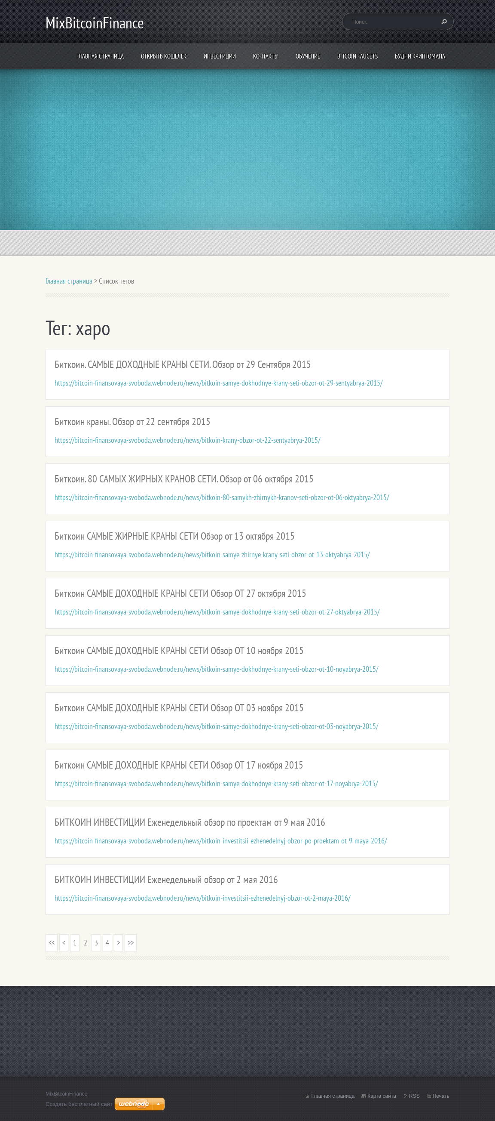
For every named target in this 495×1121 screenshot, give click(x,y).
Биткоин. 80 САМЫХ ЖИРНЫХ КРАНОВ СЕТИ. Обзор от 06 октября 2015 (184, 478)
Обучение (308, 56)
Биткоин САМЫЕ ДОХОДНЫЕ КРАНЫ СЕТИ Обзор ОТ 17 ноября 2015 (179, 765)
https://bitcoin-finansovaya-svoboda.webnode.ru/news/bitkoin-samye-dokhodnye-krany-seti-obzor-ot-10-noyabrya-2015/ (216, 669)
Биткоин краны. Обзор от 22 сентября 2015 (133, 421)
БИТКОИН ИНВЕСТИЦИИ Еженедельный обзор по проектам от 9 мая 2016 (190, 822)
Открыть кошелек (163, 56)
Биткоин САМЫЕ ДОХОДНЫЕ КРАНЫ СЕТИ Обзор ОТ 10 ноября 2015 (179, 650)
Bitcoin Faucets (357, 56)
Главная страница (100, 56)
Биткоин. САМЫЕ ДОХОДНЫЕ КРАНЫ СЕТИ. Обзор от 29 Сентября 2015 (183, 364)
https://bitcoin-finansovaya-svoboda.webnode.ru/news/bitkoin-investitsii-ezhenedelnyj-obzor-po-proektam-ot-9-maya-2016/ (221, 841)
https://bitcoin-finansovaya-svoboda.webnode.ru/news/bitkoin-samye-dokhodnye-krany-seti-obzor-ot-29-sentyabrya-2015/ (218, 383)
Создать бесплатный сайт (79, 1104)
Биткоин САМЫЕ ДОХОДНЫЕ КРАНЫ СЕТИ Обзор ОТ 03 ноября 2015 (179, 707)
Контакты (265, 56)
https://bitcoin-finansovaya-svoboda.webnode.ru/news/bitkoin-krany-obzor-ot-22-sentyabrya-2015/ (187, 440)
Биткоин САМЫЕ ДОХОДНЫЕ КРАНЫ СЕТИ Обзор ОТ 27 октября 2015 (180, 593)
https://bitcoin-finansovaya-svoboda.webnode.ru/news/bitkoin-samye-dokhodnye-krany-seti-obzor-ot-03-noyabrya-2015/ (216, 726)
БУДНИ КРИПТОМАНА (420, 56)
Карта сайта (381, 1096)
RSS (414, 1096)
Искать (443, 21)
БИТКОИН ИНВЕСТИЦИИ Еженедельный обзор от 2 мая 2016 (166, 879)
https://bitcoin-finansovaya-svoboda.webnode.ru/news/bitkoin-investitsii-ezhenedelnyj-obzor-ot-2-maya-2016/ (202, 898)
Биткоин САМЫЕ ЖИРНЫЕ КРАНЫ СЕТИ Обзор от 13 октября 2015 (175, 536)
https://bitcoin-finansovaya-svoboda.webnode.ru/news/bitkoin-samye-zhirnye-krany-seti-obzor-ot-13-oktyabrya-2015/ (212, 554)
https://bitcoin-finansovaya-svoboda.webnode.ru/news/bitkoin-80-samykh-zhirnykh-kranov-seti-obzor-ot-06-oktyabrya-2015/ (222, 497)
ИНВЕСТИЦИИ (220, 56)
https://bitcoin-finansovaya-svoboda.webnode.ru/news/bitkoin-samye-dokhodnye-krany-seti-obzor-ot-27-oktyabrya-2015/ (217, 612)
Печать (441, 1096)
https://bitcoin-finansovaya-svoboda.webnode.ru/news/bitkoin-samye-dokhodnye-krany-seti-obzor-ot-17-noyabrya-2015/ (216, 783)
